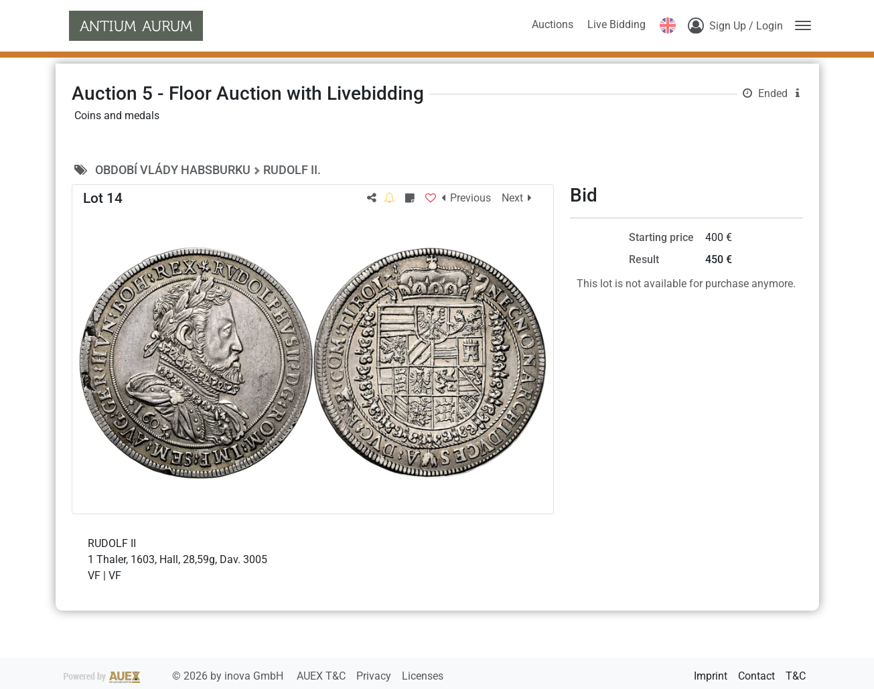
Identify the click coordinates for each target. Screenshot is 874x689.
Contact (756, 676)
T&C (796, 676)
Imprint (710, 676)
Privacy (375, 676)
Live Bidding (616, 24)
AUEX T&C (322, 676)
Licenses (422, 676)
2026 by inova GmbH (175, 676)
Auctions (552, 24)
